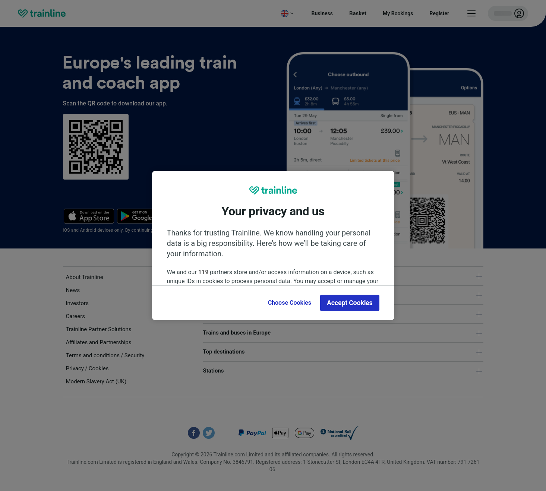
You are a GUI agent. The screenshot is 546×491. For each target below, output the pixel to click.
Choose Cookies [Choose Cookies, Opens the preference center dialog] (289, 302)
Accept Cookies (350, 303)
